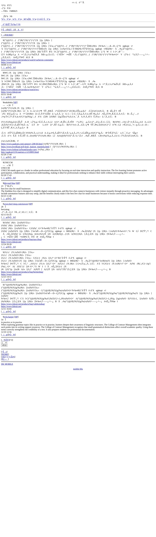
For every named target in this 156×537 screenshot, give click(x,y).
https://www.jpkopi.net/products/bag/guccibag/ (21, 239)
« (3, 35)
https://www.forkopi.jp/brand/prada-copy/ (19, 149)
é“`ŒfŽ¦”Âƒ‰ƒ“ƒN (10, 24)
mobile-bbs (78, 369)
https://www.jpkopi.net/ (11, 242)
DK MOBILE (7, 364)
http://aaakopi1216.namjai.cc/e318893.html (20, 152)
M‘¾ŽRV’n (29, 19)
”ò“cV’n (5, 19)
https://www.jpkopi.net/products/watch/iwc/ (20, 89)
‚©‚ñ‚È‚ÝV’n (43, 19)
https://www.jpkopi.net (11, 62)
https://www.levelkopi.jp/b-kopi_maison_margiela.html (25, 147)
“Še (4, 30)
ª (3, 340)
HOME (9, 35)
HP (15, 102)
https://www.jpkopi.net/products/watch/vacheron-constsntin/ (27, 60)
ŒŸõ (11, 30)
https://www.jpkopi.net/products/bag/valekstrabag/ (23, 304)
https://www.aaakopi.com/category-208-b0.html (22, 144)
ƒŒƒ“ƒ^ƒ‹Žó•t (8, 357)
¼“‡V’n (16, 19)
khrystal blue (9, 183)
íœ (4, 67)
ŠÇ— (5, 359)
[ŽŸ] (7, 340)
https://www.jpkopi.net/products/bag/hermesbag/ (22, 272)
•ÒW (12, 67)
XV (19, 30)
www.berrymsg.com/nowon (16, 204)
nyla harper (9, 317)
